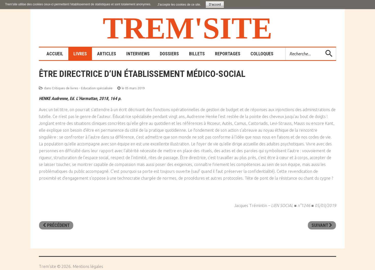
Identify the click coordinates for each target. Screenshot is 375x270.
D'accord (215, 4)
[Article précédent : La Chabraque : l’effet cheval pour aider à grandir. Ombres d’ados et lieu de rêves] (56, 225)
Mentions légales (88, 266)
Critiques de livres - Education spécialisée (82, 88)
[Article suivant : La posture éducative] (322, 225)
